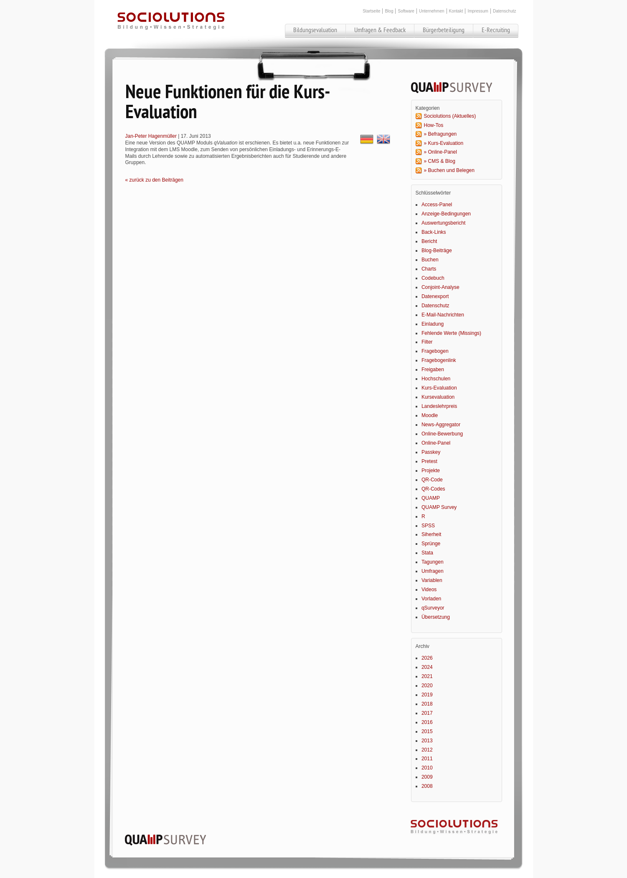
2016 (427, 722)
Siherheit (431, 534)
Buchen (430, 260)
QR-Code (432, 480)
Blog (389, 11)
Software (406, 11)
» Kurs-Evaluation (444, 143)
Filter (427, 342)
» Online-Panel (440, 152)
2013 (427, 741)
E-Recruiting (496, 30)
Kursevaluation (437, 397)
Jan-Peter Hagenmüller (151, 136)
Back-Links (433, 232)
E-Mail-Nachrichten (442, 315)
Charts (428, 269)
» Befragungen (440, 134)
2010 (427, 768)
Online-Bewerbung (442, 434)
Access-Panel (436, 204)
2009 (427, 777)
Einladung (432, 324)
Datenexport (435, 296)
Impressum (477, 11)
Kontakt (456, 11)
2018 (427, 704)
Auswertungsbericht (443, 223)
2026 (427, 658)
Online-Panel (435, 443)
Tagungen (432, 562)
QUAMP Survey (439, 507)
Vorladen (431, 599)
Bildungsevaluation (315, 30)
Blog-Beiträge (436, 250)
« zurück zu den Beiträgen (154, 180)
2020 (427, 685)
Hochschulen (435, 379)
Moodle (429, 415)
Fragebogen (435, 351)
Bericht (429, 241)
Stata (427, 553)
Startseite (371, 11)
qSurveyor (432, 608)
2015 (427, 731)
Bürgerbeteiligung (444, 30)
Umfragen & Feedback (380, 30)
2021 (427, 676)
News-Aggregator (440, 425)
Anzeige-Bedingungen (446, 214)
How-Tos (434, 125)
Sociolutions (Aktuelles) (450, 116)
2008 (427, 786)
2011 (427, 759)
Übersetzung (435, 617)
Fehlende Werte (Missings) (451, 333)
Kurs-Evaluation (439, 388)
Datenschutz (504, 11)
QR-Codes (433, 489)
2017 (427, 713)
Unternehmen (431, 11)
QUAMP (430, 498)
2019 (427, 695)
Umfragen (432, 571)
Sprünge (430, 544)
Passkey (430, 452)
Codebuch (432, 278)
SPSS (428, 526)
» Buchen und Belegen (449, 170)
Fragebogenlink (438, 360)
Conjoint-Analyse (440, 287)
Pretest (429, 461)
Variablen (431, 580)
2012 (427, 750)
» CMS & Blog (439, 161)
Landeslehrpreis (439, 406)
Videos (429, 589)
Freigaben (432, 369)
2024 (427, 667)
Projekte (430, 470)
